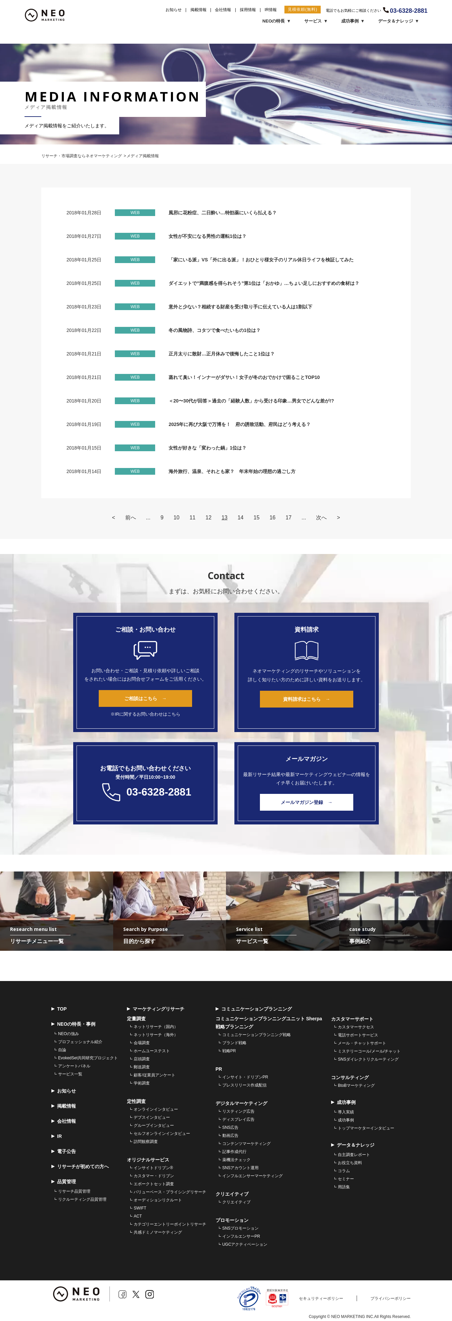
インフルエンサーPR (241, 1237)
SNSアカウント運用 (240, 1169)
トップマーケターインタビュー (366, 1129)
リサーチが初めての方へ (80, 1167)
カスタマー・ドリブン (154, 1177)
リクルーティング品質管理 (82, 1200)
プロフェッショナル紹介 (80, 1043)
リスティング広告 (238, 1112)
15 (257, 517)
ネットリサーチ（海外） (156, 1036)
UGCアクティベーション (245, 1245)
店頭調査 (142, 1060)
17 (289, 517)
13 (225, 517)
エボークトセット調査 (154, 1185)
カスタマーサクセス (356, 1028)
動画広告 (230, 1137)
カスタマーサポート (352, 1020)
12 (209, 517)
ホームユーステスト (152, 1052)
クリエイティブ (236, 1203)
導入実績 (346, 1113)
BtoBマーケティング (356, 1086)
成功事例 (346, 1121)
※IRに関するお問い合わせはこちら (145, 714)
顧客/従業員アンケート (154, 1076)
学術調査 (142, 1084)
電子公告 (63, 1152)
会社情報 (223, 10)
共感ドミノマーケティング (158, 1233)
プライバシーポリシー (390, 1299)
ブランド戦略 (234, 1044)
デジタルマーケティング (241, 1104)
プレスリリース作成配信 (244, 1086)
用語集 (344, 1188)
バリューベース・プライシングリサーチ (170, 1193)
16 (273, 517)
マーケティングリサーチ (155, 1010)
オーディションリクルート (158, 1201)
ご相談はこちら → (145, 698)
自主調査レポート (354, 1156)
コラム (344, 1172)
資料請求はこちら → (306, 699)
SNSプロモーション (240, 1229)
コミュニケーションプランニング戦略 (256, 1036)
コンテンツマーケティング (246, 1145)
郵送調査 (142, 1068)
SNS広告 (230, 1128)
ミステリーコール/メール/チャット (369, 1052)
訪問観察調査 (146, 1143)
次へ (321, 517)
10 (176, 517)
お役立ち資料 (350, 1164)
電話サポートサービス (358, 1036)
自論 (62, 1051)
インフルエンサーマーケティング (252, 1177)
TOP (59, 1010)
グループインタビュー (154, 1126)
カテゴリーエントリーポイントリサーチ (170, 1225)
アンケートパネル (74, 1067)
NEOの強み (68, 1035)
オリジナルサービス (148, 1161)
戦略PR (229, 1052)
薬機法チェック (236, 1161)
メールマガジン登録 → (306, 802)
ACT (138, 1217)
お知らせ (174, 10)
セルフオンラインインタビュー (162, 1135)
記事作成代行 (234, 1153)
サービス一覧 (70, 1075)
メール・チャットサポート (362, 1044)
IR (56, 1137)
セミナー (346, 1180)
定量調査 (136, 1020)
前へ (130, 517)
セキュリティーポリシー (321, 1299)
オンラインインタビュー (156, 1110)
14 (240, 517)
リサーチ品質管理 (74, 1192)
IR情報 (271, 10)
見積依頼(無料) (302, 9)
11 (192, 517)
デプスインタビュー (152, 1118)
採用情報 (248, 10)
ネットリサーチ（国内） (156, 1028)
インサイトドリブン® (153, 1169)
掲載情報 (198, 10)
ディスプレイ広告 (238, 1120)
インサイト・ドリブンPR (245, 1078)
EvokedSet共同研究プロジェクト (88, 1059)
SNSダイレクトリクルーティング (368, 1060)
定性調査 (136, 1102)
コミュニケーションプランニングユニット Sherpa (269, 1020)
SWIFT (140, 1209)
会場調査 (142, 1044)
